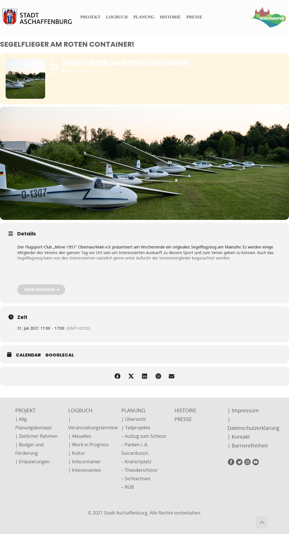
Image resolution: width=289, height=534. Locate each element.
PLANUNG (133, 410)
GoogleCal (59, 355)
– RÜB (127, 487)
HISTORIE (185, 410)
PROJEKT (25, 410)
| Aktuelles (79, 436)
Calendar (28, 355)
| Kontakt (238, 436)
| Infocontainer (84, 461)
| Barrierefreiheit (247, 445)
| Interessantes (84, 470)
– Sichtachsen (135, 478)
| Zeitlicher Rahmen (36, 436)
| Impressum (243, 410)
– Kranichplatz (136, 461)
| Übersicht (133, 419)
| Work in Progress (88, 444)
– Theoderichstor (139, 470)
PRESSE (183, 419)
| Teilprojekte (135, 427)
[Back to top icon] (262, 522)
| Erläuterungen (32, 461)
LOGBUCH (80, 410)
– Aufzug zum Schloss (144, 436)
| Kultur (76, 453)
